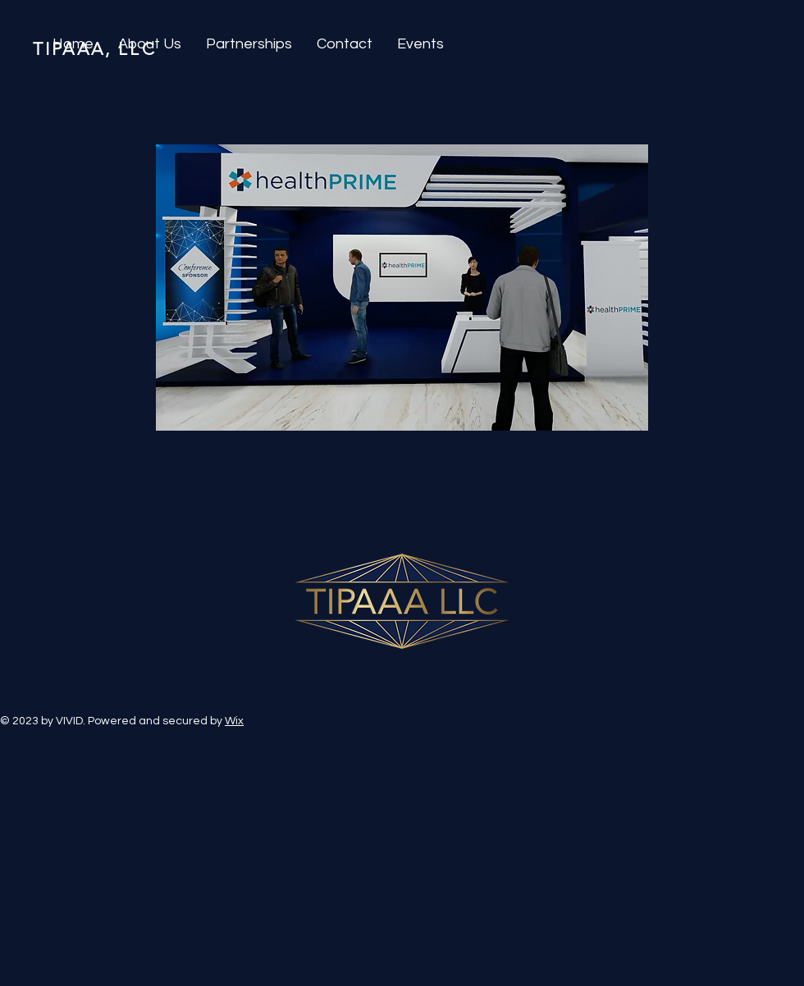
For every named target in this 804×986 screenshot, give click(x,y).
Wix (234, 721)
